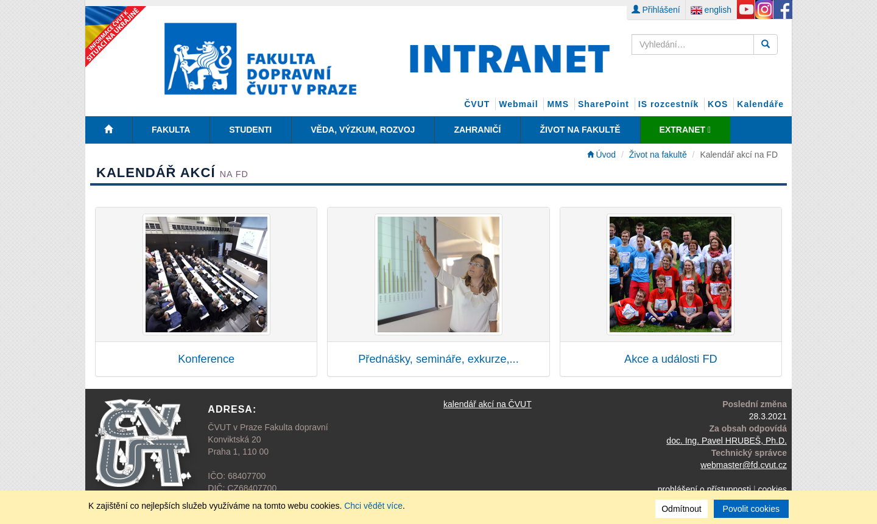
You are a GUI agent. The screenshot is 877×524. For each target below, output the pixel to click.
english (711, 10)
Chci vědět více (373, 506)
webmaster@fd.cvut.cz (743, 465)
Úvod (601, 154)
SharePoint (603, 104)
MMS (558, 104)
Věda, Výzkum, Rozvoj (363, 129)
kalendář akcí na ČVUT (487, 404)
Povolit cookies (751, 509)
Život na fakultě (580, 129)
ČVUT (477, 104)
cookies (772, 489)
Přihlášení (656, 10)
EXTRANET (685, 129)
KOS (718, 104)
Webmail (518, 104)
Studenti (250, 129)
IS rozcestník (668, 104)
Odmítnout (681, 509)
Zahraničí (477, 129)
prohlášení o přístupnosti (704, 489)
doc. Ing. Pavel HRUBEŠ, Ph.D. (726, 440)
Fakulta (171, 129)
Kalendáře (760, 104)
